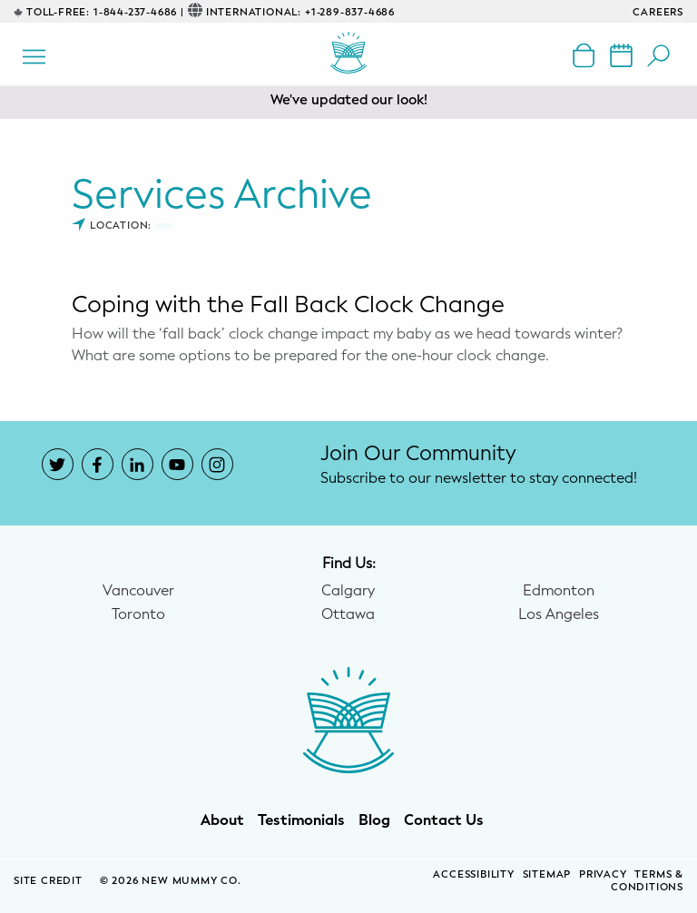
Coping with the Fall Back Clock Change (288, 304)
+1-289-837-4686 (350, 12)
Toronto (138, 614)
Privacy (603, 874)
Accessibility (473, 874)
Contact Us (444, 820)
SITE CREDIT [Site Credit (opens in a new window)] (50, 881)
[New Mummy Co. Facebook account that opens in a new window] (97, 464)
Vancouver (138, 591)
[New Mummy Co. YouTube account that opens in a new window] (177, 464)
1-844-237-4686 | (138, 12)
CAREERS (658, 12)
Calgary (348, 591)
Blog (374, 820)
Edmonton (558, 591)
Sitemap (547, 874)
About (222, 820)
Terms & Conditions (647, 881)
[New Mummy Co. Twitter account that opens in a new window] (58, 464)
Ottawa (348, 614)
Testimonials (301, 820)
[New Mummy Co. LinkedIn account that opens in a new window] (137, 464)
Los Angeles (558, 614)
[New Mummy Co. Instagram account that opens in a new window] (217, 464)
